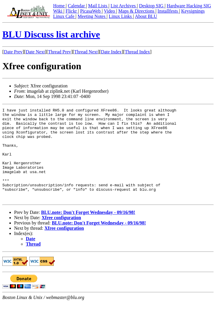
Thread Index (137, 51)
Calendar (77, 5)
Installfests (168, 11)
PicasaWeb (91, 11)
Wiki (58, 11)
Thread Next (86, 51)
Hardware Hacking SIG (189, 5)
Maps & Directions (137, 11)
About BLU (146, 16)
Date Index (111, 51)
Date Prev (13, 51)
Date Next (35, 51)
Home (59, 5)
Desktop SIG (152, 5)
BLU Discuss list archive (51, 34)
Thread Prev (59, 51)
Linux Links (121, 16)
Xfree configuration (61, 236)
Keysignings (193, 11)
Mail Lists (98, 5)
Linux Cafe (64, 16)
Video (110, 11)
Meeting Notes (92, 16)
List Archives (124, 5)
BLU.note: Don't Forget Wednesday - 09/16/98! (88, 230)
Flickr (71, 11)
